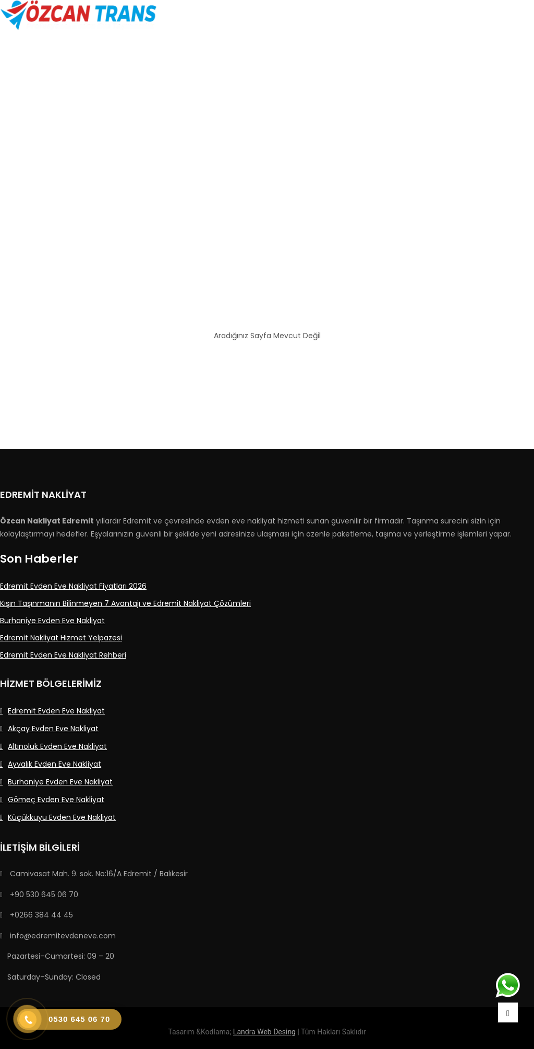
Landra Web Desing (264, 1032)
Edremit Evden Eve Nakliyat (56, 711)
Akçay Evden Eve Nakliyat (53, 728)
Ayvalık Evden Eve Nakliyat (54, 764)
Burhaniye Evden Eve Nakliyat (60, 782)
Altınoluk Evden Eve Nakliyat (57, 746)
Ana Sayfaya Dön (267, 364)
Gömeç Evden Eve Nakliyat (56, 799)
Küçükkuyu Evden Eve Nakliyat (62, 817)
